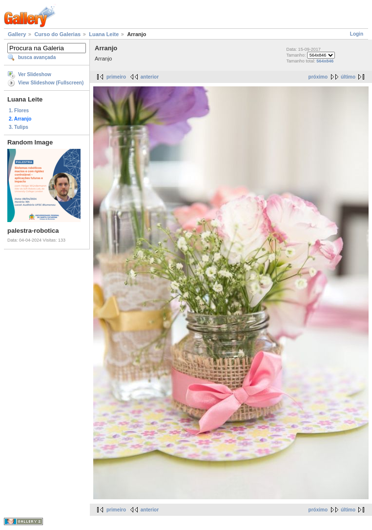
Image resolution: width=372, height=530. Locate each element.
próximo (318, 77)
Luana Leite (104, 34)
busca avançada (37, 57)
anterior (150, 77)
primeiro (116, 77)
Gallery (17, 34)
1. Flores (19, 110)
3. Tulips (18, 127)
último (348, 77)
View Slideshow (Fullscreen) (50, 82)
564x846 (324, 61)
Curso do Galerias (57, 34)
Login (356, 34)
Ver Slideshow (34, 74)
